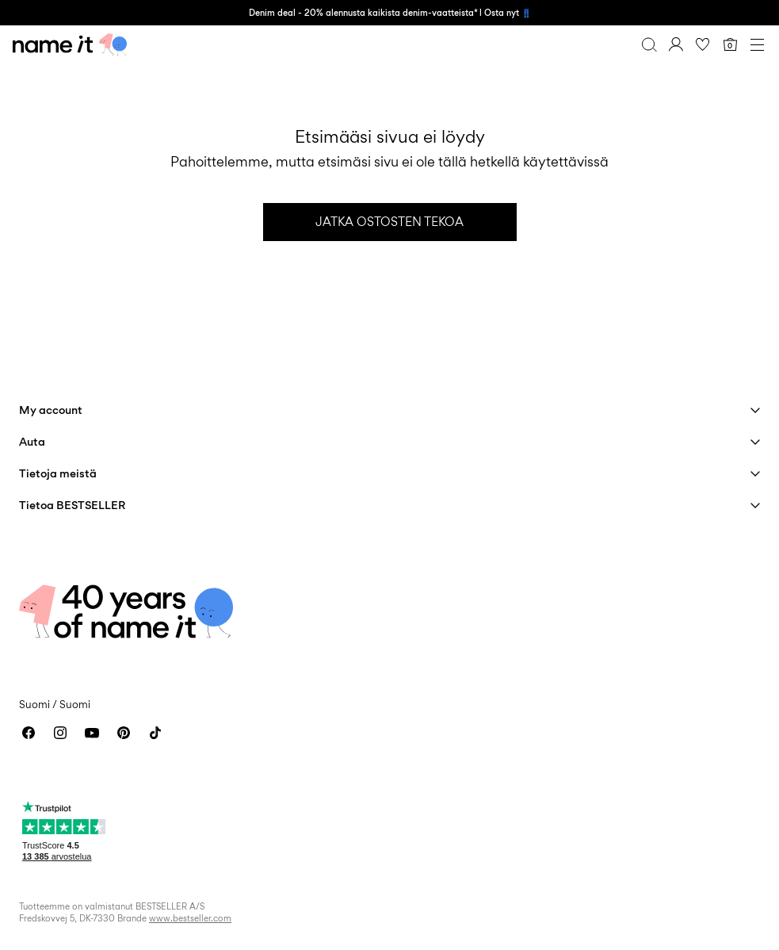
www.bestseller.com (190, 918)
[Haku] (649, 44)
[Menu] (756, 44)
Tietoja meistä (58, 473)
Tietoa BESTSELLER (72, 504)
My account (50, 409)
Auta (32, 441)
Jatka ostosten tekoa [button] (389, 221)
